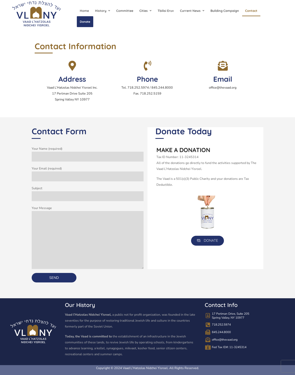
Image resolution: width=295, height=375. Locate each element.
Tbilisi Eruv (166, 11)
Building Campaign (224, 11)
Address (72, 79)
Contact (251, 11)
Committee (124, 11)
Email (222, 79)
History (102, 11)
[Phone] (147, 66)
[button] (102, 10)
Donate (85, 22)
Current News (192, 11)
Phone (147, 79)
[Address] (72, 66)
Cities (145, 11)
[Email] (223, 66)
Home (84, 11)
